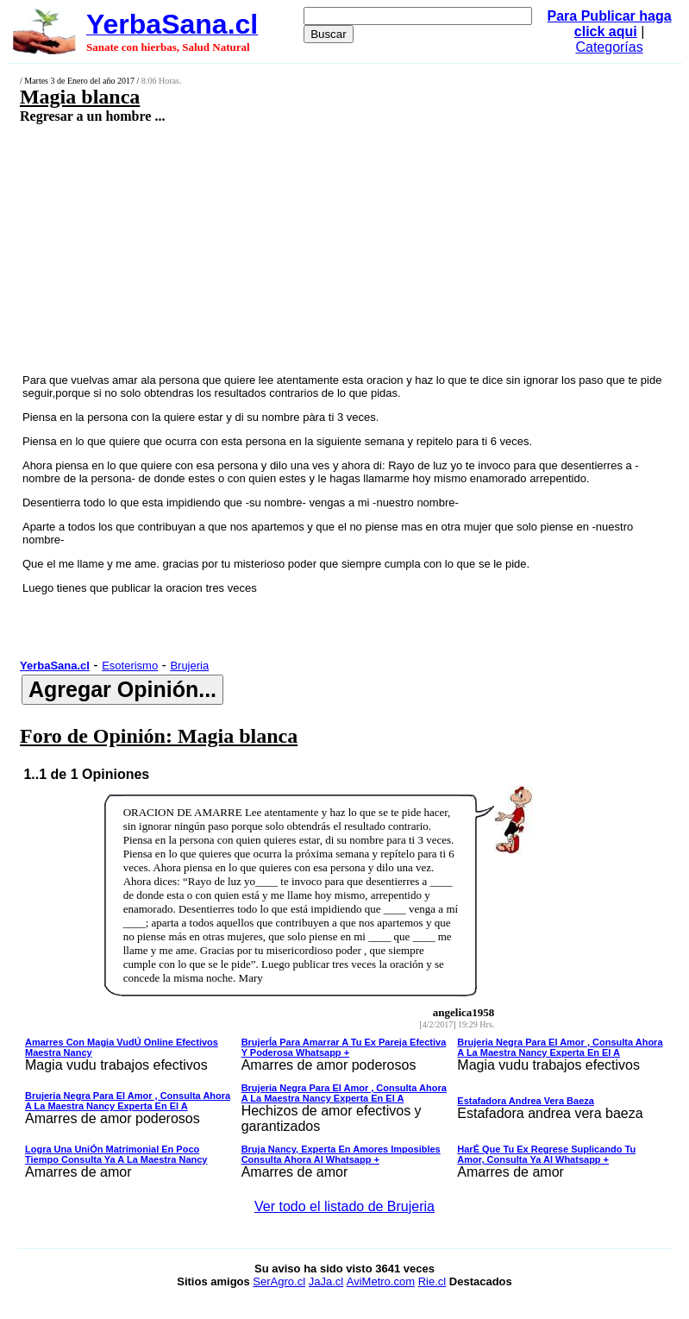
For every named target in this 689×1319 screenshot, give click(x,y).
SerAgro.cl (279, 1281)
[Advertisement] (291, 247)
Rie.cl (432, 1281)
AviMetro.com (381, 1281)
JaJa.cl (326, 1281)
